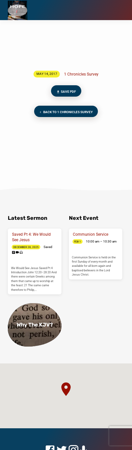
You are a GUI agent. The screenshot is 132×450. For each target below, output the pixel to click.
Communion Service (90, 234)
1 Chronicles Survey (81, 74)
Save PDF (66, 92)
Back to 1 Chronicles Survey (65, 112)
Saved (48, 247)
